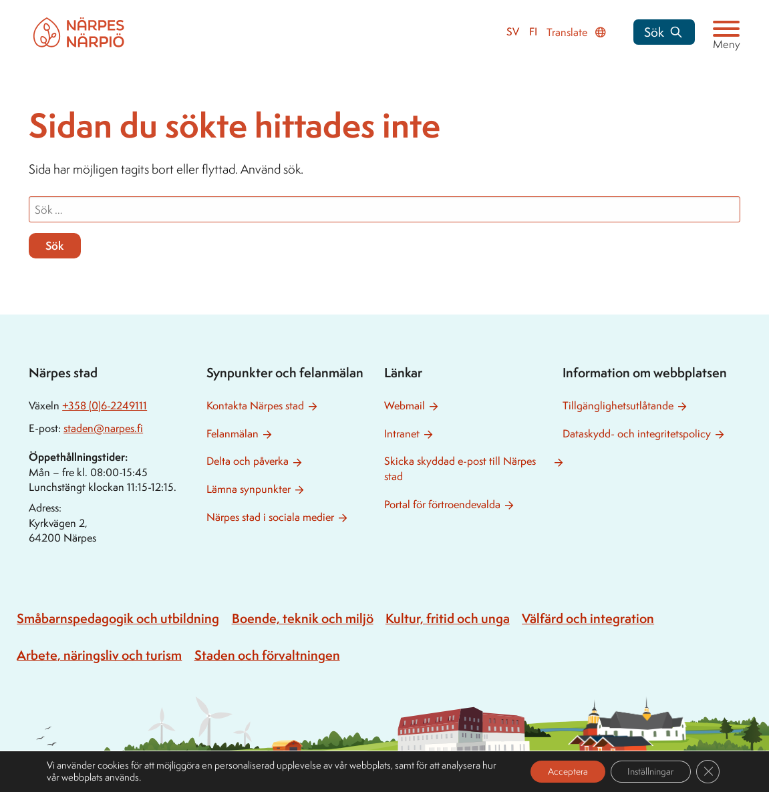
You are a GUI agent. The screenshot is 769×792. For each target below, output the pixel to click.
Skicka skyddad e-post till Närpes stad (460, 468)
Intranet (402, 434)
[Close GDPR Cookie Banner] (708, 771)
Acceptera (553, 771)
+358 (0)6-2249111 (104, 406)
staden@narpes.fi (103, 428)
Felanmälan (232, 434)
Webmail (404, 406)
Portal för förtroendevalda (442, 505)
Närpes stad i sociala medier (270, 517)
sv (512, 32)
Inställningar (645, 771)
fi (533, 32)
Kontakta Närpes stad (255, 406)
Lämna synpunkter (248, 489)
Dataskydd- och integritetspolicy (637, 434)
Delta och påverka (247, 461)
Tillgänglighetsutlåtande (618, 406)
